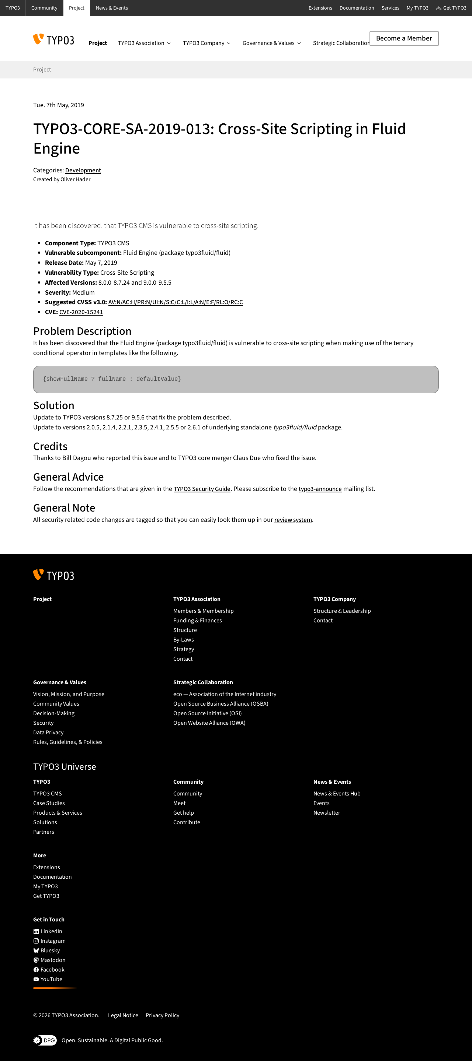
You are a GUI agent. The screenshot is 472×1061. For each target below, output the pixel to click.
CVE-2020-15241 (81, 312)
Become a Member (404, 38)
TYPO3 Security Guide (204, 488)
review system (294, 519)
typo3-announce (326, 488)
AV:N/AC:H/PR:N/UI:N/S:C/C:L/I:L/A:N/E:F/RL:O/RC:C (180, 302)
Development (84, 170)
